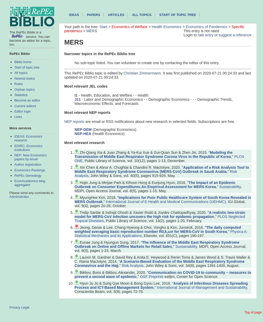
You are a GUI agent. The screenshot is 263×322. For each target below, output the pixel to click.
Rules (18, 84)
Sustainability (230, 187)
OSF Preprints (152, 277)
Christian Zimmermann (142, 73)
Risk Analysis (132, 266)
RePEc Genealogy (27, 175)
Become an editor (27, 100)
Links (18, 117)
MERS (91, 31)
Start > (105, 27)
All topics (21, 73)
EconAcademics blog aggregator (29, 183)
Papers (93, 15)
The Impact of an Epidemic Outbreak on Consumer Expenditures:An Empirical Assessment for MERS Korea (155, 185)
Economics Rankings (29, 170)
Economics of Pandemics (206, 27)
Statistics (21, 95)
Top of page (253, 312)
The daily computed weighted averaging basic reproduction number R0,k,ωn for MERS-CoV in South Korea (158, 229)
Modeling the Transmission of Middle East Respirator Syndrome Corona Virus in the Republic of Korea (154, 154)
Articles (116, 15)
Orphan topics (24, 89)
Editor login (22, 111)
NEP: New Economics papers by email (30, 157)
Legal (25, 307)
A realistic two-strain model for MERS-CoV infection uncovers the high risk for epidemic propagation (160, 214)
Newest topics (24, 78)
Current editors (25, 106)
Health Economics (167, 27)
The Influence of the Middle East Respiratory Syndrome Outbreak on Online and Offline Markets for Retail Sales (157, 244)
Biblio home (23, 62)
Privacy (15, 307)
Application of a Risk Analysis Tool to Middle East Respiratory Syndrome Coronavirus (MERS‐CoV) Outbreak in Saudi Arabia (162, 169)
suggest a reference (235, 35)
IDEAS (74, 15)
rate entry (205, 35)
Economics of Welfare (130, 27)
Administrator (19, 197)
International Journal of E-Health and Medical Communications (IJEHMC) (166, 202)
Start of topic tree (26, 67)
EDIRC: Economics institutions (28, 148)
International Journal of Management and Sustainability (202, 287)
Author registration (27, 164)
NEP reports (74, 122)
